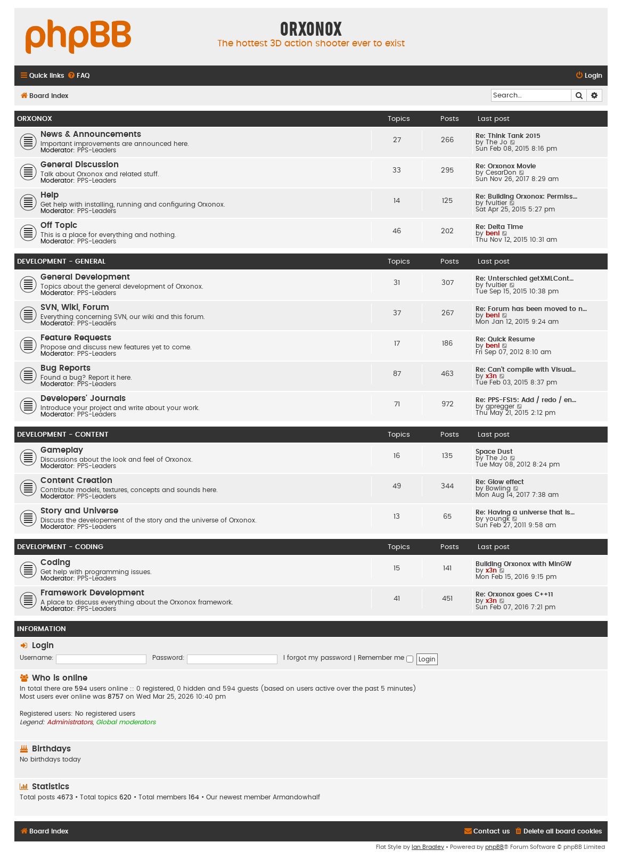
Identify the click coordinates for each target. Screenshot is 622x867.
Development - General (61, 261)
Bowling (498, 488)
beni (493, 233)
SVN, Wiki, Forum (74, 308)
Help (49, 195)
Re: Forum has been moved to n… (531, 309)
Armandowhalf (296, 797)
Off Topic (58, 226)
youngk (498, 519)
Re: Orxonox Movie (506, 166)
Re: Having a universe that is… (525, 512)
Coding (55, 563)
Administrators (70, 722)
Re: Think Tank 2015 (508, 136)
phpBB (494, 847)
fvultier (496, 203)
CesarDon (501, 172)
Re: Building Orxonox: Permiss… (526, 196)
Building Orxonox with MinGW (523, 564)
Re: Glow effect (500, 482)
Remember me (385, 658)
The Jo (497, 142)
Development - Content (63, 434)
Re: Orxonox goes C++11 (514, 594)
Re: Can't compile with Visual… (526, 369)
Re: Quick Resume (505, 339)
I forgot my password (317, 658)
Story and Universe (79, 511)
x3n (491, 376)
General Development (85, 277)
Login (43, 646)
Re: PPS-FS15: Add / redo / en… (526, 400)
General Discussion (79, 165)
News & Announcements (90, 134)
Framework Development (92, 593)
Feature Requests (75, 338)
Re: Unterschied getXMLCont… (525, 278)
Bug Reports (65, 368)
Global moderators (126, 722)
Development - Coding (60, 547)
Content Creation (76, 481)
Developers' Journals (83, 399)
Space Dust (494, 451)
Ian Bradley (428, 847)
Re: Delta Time (499, 227)
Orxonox (34, 118)
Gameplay (61, 450)
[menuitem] (78, 76)
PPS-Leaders (96, 150)
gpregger (500, 406)
